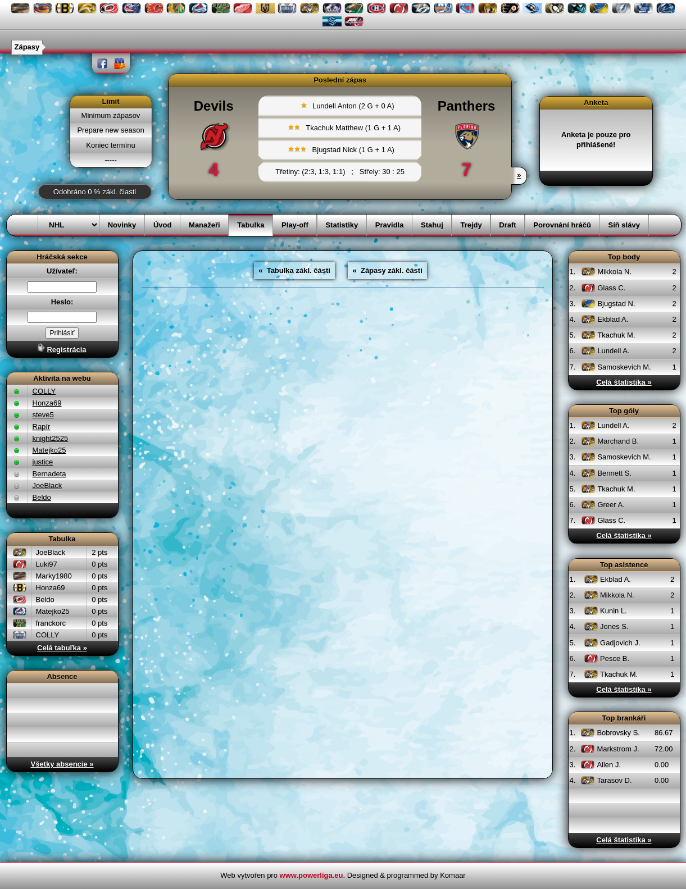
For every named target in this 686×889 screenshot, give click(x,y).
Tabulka (250, 225)
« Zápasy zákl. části (387, 270)
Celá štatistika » (623, 382)
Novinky (122, 225)
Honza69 (47, 403)
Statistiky (341, 225)
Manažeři (204, 225)
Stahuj (432, 225)
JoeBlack (47, 485)
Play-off (294, 225)
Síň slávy (624, 225)
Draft (507, 225)
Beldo (42, 497)
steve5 (43, 415)
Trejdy (470, 225)
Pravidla (389, 225)
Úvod (162, 225)
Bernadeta (49, 473)
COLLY (44, 391)
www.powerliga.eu (311, 875)
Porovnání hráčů (562, 225)
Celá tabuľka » (62, 648)
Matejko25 (49, 450)
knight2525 (51, 438)
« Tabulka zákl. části (294, 270)
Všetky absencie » (61, 764)
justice (43, 462)
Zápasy (27, 47)
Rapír (42, 426)
